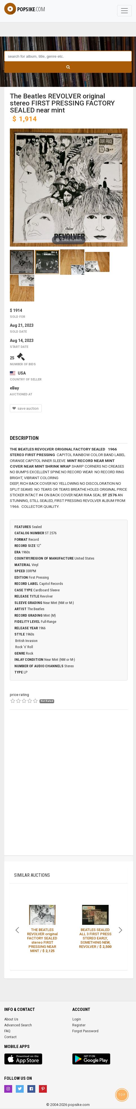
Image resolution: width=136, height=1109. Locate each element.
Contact (10, 1037)
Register (78, 1025)
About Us (11, 1019)
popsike (24, 9)
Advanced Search (18, 1025)
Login (77, 1019)
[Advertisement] (68, 787)
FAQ (7, 1031)
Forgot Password (85, 1031)
